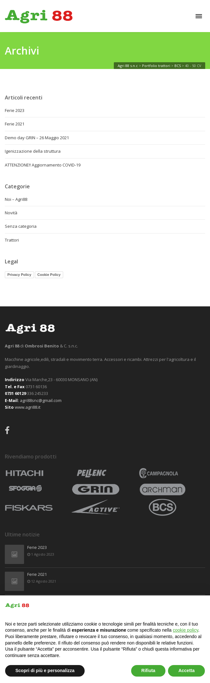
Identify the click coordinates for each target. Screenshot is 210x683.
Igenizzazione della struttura (33, 151)
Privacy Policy (19, 275)
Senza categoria (21, 226)
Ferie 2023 (14, 110)
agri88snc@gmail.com (41, 400)
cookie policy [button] (185, 630)
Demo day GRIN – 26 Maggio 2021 (37, 138)
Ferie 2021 (14, 124)
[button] (202, 606)
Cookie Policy (49, 275)
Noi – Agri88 (16, 199)
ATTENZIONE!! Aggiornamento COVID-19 (42, 165)
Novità (11, 213)
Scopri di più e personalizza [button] (44, 670)
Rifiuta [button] (148, 670)
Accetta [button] (186, 670)
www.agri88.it (27, 407)
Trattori (12, 240)
